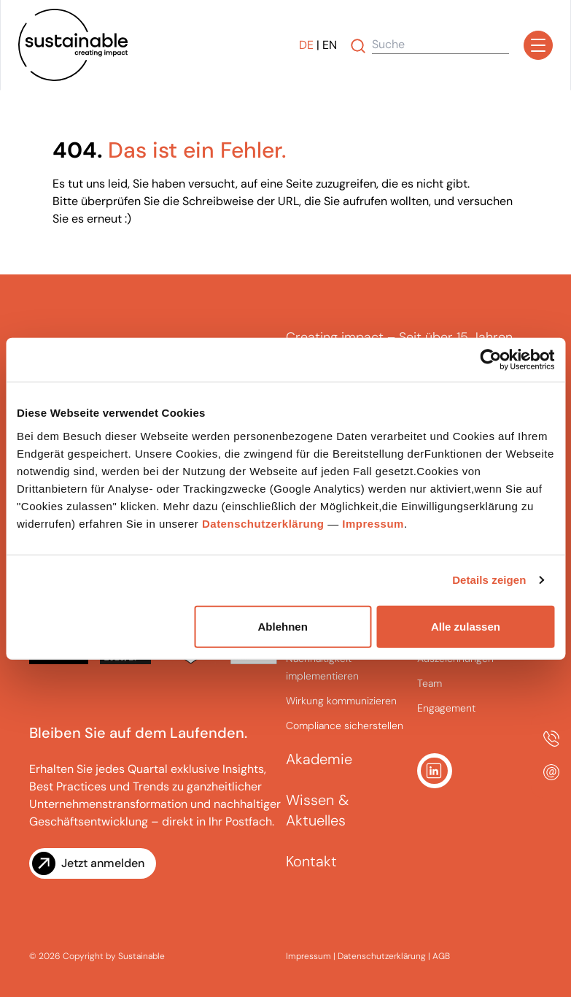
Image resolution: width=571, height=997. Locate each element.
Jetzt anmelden (102, 863)
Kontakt (311, 861)
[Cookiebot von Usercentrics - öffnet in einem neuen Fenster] (490, 360)
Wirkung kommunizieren (341, 700)
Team (429, 683)
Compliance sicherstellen (344, 725)
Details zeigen (489, 580)
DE (306, 45)
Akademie (319, 759)
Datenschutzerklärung (263, 523)
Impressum (373, 523)
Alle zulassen (465, 626)
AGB (441, 956)
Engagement (446, 708)
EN (329, 45)
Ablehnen (283, 626)
